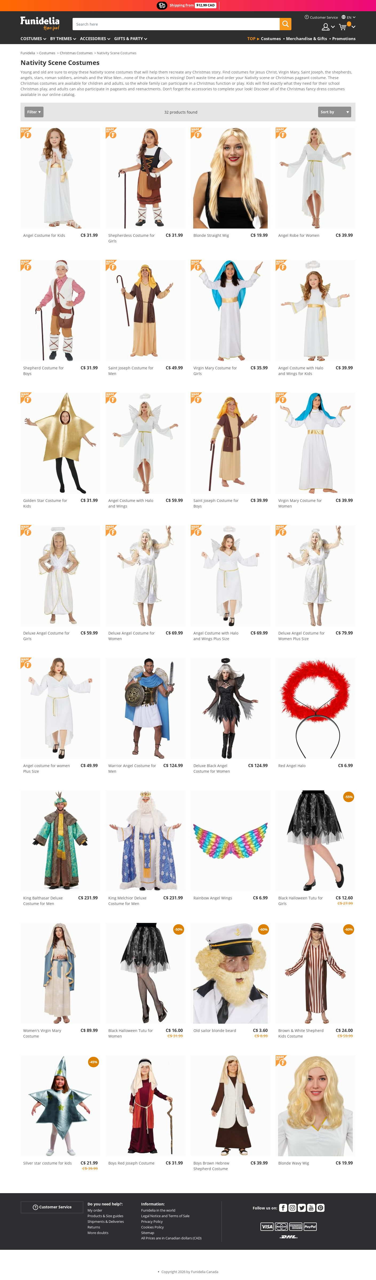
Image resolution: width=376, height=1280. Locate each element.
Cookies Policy (152, 1227)
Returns (94, 1227)
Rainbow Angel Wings (212, 897)
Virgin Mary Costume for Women (300, 503)
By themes (61, 38)
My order (95, 1210)
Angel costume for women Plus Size (46, 768)
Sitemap (147, 1232)
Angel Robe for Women (298, 235)
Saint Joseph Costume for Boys (216, 503)
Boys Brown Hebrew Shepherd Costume (211, 1166)
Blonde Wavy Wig (293, 1163)
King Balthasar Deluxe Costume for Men (43, 900)
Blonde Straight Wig (211, 235)
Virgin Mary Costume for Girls (215, 370)
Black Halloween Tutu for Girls (300, 900)
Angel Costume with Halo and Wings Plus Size (215, 636)
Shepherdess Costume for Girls (131, 238)
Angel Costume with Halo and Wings (130, 503)
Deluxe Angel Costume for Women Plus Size (301, 636)
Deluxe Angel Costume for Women (131, 636)
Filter (32, 111)
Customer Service (52, 1207)
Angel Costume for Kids (44, 235)
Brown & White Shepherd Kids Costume (301, 1033)
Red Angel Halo (292, 765)
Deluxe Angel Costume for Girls (46, 636)
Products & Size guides (105, 1215)
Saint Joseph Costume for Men (130, 370)
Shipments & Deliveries (106, 1221)
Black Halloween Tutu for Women (130, 1033)
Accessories (93, 38)
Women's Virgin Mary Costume (42, 1033)
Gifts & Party (128, 38)
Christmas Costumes (76, 53)
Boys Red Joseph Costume (131, 1163)
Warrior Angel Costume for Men (132, 768)
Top (251, 38)
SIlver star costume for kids (47, 1163)
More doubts (98, 1232)
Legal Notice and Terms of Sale (165, 1215)
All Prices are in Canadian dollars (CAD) (171, 1238)
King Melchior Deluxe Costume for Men (127, 900)
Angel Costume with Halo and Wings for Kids (300, 370)
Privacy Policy (152, 1221)
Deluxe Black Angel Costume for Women (211, 768)
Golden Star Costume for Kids (45, 503)
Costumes (31, 38)
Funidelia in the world (158, 1210)
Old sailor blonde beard (214, 1030)
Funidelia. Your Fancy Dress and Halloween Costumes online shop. (40, 24)
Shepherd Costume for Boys (43, 370)
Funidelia (28, 53)
